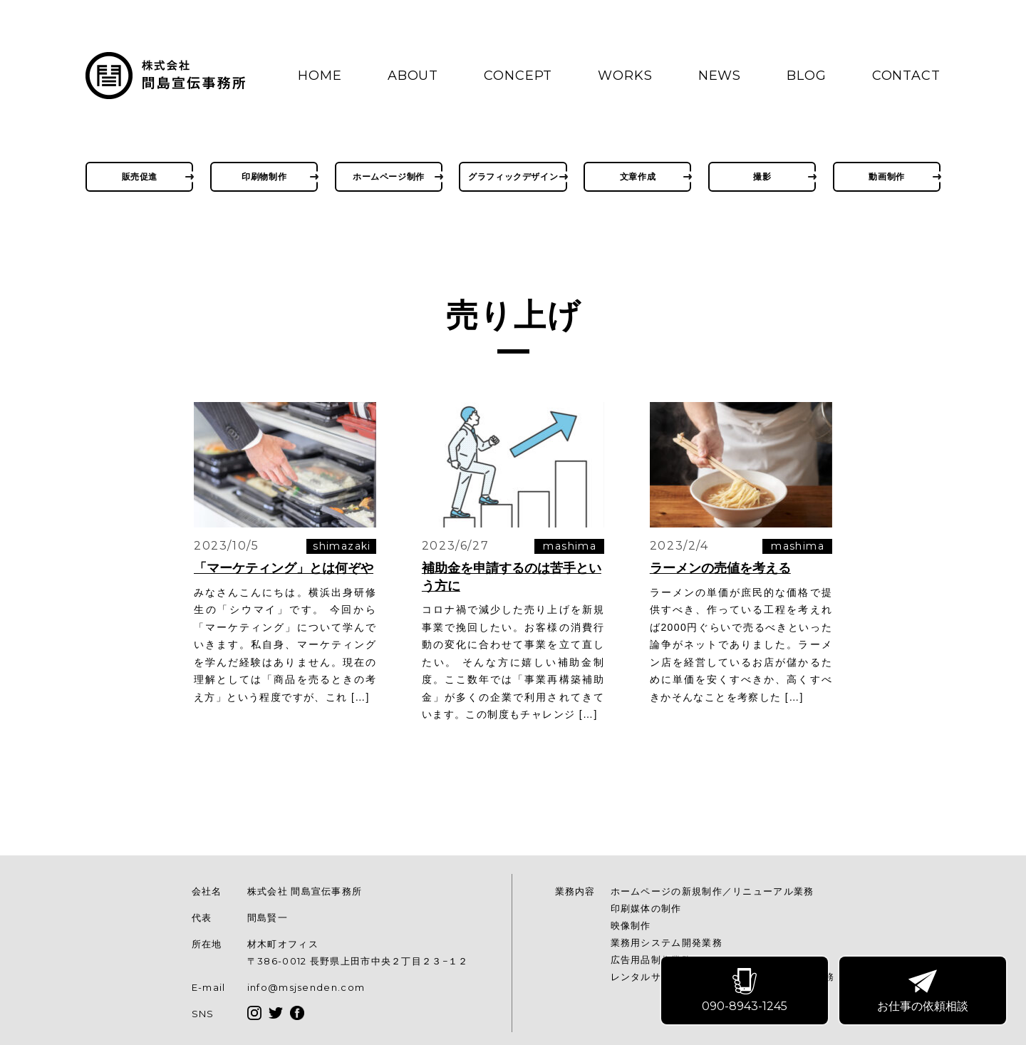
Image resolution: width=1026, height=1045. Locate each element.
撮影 (762, 176)
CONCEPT (518, 75)
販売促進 (139, 176)
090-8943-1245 (745, 991)
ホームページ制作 (389, 176)
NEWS (720, 75)
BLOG (806, 75)
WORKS (625, 75)
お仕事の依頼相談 (923, 991)
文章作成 (638, 176)
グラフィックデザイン (513, 176)
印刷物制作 (264, 176)
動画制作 (886, 176)
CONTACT (906, 75)
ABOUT (413, 75)
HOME (320, 75)
